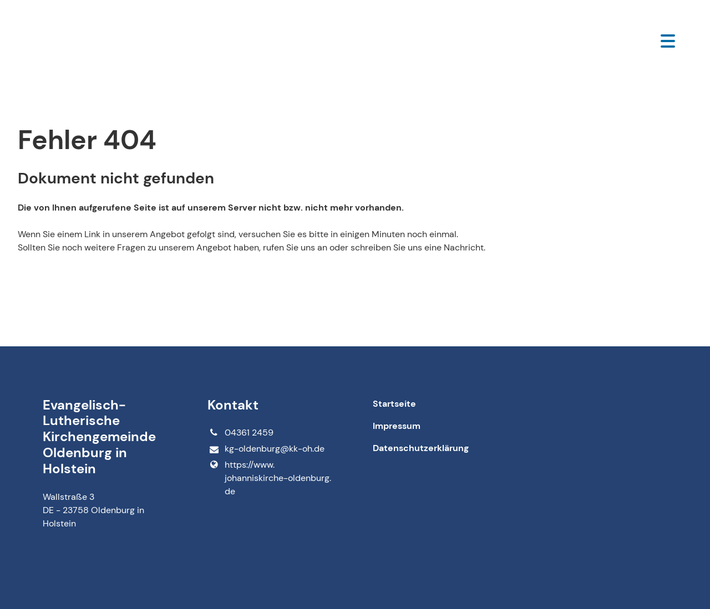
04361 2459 (240, 432)
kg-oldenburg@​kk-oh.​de (265, 449)
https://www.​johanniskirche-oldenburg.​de (269, 478)
